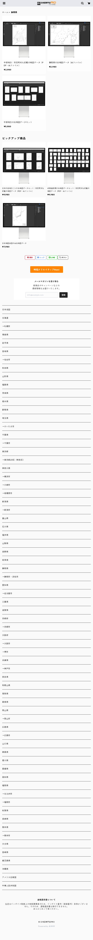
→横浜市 (6, 476)
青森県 (5, 334)
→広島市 (6, 735)
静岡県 (5, 568)
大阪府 (5, 635)
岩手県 (5, 343)
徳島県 (5, 752)
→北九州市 (7, 794)
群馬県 (5, 410)
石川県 (5, 526)
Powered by (46, 926)
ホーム (5, 12)
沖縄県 (5, 869)
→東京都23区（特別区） (13, 460)
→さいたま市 (8, 426)
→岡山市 (6, 718)
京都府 (5, 618)
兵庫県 (5, 660)
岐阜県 (5, 560)
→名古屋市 (7, 593)
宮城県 (5, 351)
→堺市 (5, 652)
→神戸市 (6, 668)
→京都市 (6, 627)
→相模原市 (7, 493)
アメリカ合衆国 (9, 877)
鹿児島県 (6, 860)
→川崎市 (6, 485)
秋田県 (5, 368)
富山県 (5, 518)
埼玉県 (5, 418)
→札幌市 (6, 326)
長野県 (5, 551)
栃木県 (5, 401)
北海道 (5, 318)
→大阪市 (6, 643)
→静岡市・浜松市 (10, 577)
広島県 (5, 727)
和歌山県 (6, 685)
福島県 (5, 385)
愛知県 (5, 585)
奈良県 (5, 677)
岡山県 (5, 710)
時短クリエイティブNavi (46, 269)
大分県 (5, 844)
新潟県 (5, 501)
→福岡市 (6, 802)
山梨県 (5, 543)
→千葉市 (6, 443)
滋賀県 (5, 610)
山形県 (5, 376)
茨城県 (5, 393)
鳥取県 (5, 693)
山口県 (5, 744)
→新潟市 (6, 510)
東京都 (5, 451)
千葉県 (5, 435)
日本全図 (6, 309)
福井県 (5, 535)
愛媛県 (5, 769)
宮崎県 (5, 852)
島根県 (5, 702)
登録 (63, 295)
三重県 (5, 602)
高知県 (5, 777)
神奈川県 (6, 468)
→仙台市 (6, 359)
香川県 (5, 760)
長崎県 (5, 819)
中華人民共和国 (9, 885)
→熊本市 (6, 835)
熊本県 (5, 827)
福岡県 (5, 785)
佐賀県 (5, 810)
